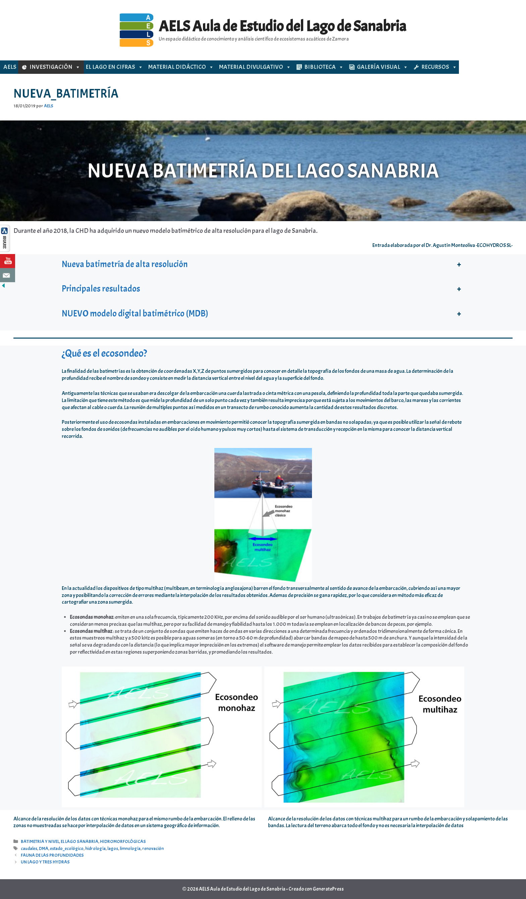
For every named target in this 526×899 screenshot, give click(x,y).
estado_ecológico (67, 848)
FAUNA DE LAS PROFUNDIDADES (52, 855)
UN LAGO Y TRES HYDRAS (45, 862)
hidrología (95, 848)
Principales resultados (101, 288)
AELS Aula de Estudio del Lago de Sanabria (282, 26)
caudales (29, 848)
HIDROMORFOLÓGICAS (123, 841)
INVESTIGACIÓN (55, 67)
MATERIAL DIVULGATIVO (255, 67)
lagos (112, 848)
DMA (43, 848)
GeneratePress (328, 889)
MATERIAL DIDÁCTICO (181, 67)
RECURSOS (439, 67)
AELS (9, 67)
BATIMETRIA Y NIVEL (40, 841)
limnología (130, 848)
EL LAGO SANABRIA (79, 841)
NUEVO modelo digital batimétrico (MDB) (135, 313)
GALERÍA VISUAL (382, 67)
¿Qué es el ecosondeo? (104, 353)
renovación (153, 848)
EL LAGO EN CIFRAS (114, 67)
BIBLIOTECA (324, 67)
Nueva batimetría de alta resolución (125, 264)
